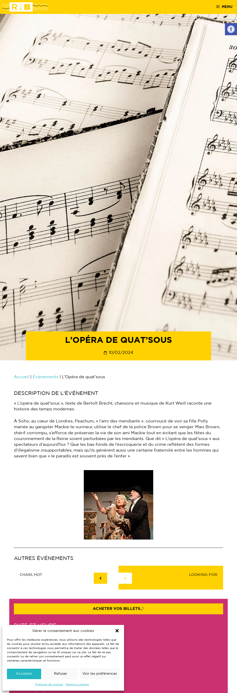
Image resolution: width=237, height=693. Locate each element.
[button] (117, 630)
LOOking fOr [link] (203, 575)
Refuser (60, 673)
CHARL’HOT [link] (31, 575)
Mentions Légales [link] (77, 684)
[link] (231, 29)
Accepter (24, 673)
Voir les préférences (99, 673)
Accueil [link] (21, 377)
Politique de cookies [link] (49, 684)
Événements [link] (45, 377)
